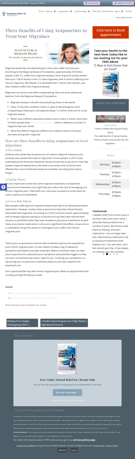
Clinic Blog (96, 11)
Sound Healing (80, 11)
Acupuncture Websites (27, 445)
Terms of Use (99, 445)
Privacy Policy (112, 445)
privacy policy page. (85, 439)
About (117, 11)
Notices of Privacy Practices (98, 428)
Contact (129, 11)
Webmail (62, 450)
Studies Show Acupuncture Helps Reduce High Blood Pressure (64, 322)
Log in (74, 450)
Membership (107, 11)
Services (48, 11)
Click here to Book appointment (110, 32)
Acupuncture (63, 11)
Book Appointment (124, 17)
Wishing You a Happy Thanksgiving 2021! (18, 322)
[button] (3, 187)
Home (41, 11)
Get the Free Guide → (67, 392)
